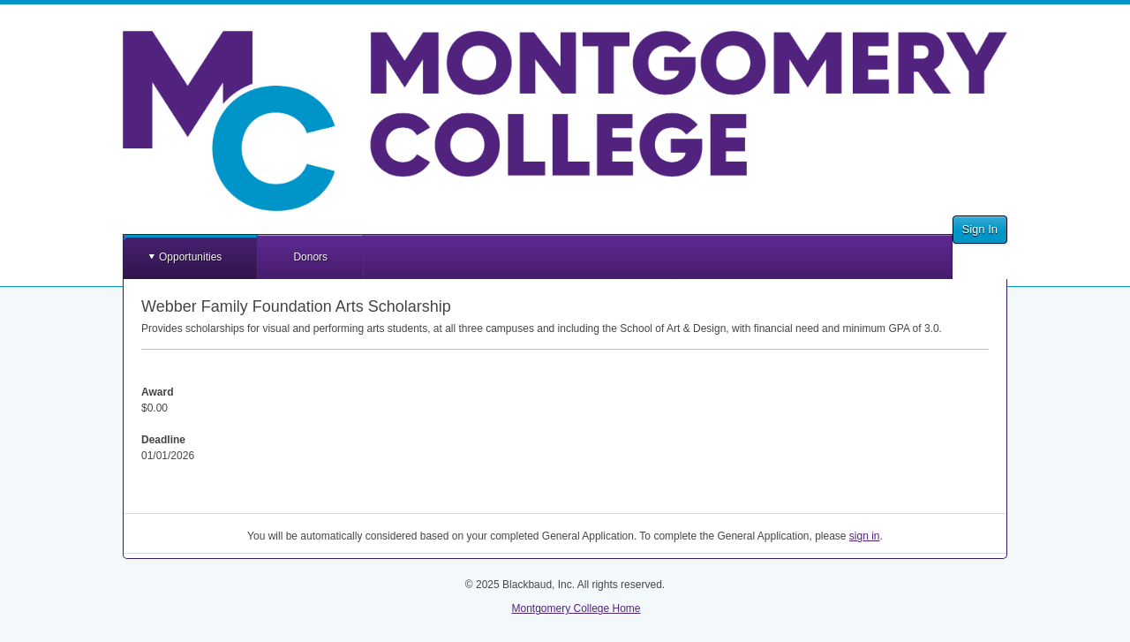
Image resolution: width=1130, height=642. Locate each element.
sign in (864, 536)
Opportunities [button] (190, 257)
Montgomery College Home (575, 608)
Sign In (980, 229)
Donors (310, 257)
